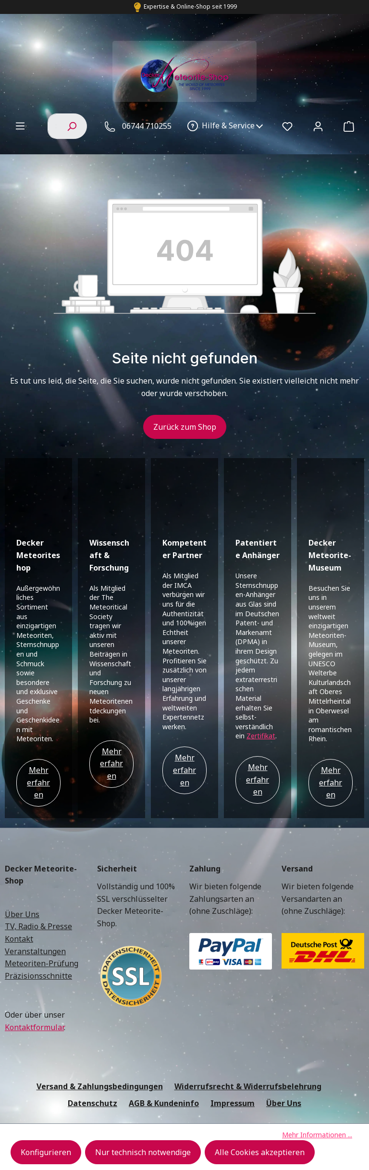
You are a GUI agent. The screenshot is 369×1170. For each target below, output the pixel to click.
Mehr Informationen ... (317, 1134)
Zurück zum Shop (184, 427)
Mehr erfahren (38, 715)
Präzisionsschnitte (38, 908)
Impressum (232, 1036)
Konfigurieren (46, 1152)
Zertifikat (260, 668)
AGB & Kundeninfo (164, 1036)
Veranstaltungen (35, 884)
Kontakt (19, 871)
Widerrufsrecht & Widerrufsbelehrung (247, 1019)
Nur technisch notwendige (143, 1152)
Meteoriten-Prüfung (41, 896)
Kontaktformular (34, 960)
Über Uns (22, 847)
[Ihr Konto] (318, 126)
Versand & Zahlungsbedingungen (100, 1019)
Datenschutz (92, 1036)
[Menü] (20, 125)
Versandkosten (211, 1077)
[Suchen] (71, 125)
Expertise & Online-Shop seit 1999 (190, 6)
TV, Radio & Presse (38, 859)
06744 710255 (147, 126)
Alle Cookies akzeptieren (260, 1152)
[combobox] (52, 125)
